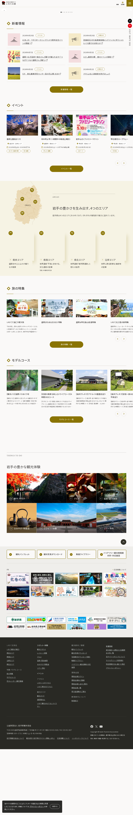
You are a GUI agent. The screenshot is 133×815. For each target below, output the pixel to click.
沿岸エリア (10, 726)
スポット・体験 (42, 711)
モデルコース (11, 743)
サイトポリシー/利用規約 (114, 726)
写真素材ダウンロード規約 (81, 722)
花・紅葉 (26, 217)
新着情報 (109, 712)
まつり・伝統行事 (14, 217)
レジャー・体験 (42, 719)
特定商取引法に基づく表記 (115, 730)
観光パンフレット (77, 715)
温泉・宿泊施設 (42, 726)
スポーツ (80, 217)
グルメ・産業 (47, 217)
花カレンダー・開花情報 (15, 747)
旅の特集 (10, 739)
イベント (40, 739)
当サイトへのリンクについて (115, 722)
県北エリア (10, 730)
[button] (4, 41)
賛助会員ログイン (78, 742)
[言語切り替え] (122, 3)
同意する (55, 806)
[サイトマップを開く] (130, 3)
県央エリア (10, 719)
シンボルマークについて (80, 804)
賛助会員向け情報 (78, 746)
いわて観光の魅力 (13, 715)
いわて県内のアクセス (44, 752)
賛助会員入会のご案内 (79, 750)
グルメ (39, 722)
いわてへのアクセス (44, 748)
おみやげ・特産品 (43, 730)
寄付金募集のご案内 (79, 757)
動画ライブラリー (77, 726)
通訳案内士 (41, 765)
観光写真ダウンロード (79, 719)
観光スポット (41, 715)
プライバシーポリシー (37, 806)
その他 (115, 217)
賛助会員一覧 (76, 753)
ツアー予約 (41, 734)
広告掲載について (120, 635)
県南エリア (10, 722)
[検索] (117, 3)
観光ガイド (40, 761)
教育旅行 (75, 766)
